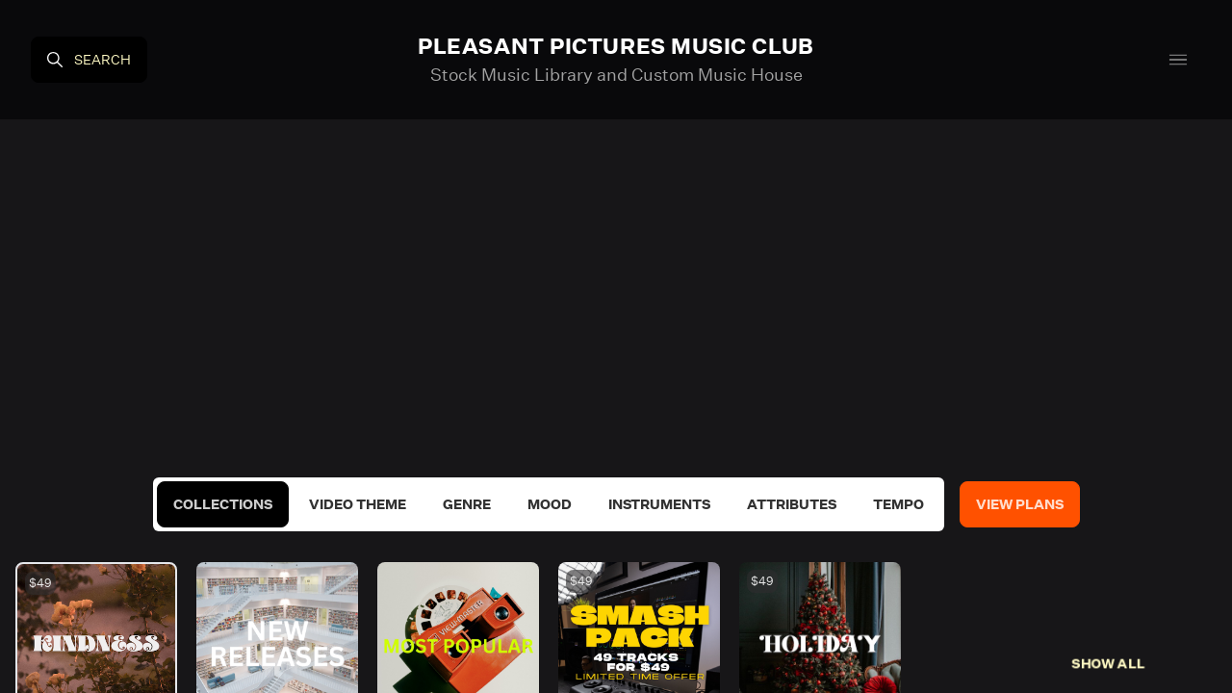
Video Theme (357, 504)
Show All (1108, 663)
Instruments (659, 504)
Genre (467, 504)
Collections (222, 504)
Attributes (791, 504)
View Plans (1020, 504)
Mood (549, 504)
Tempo (898, 504)
